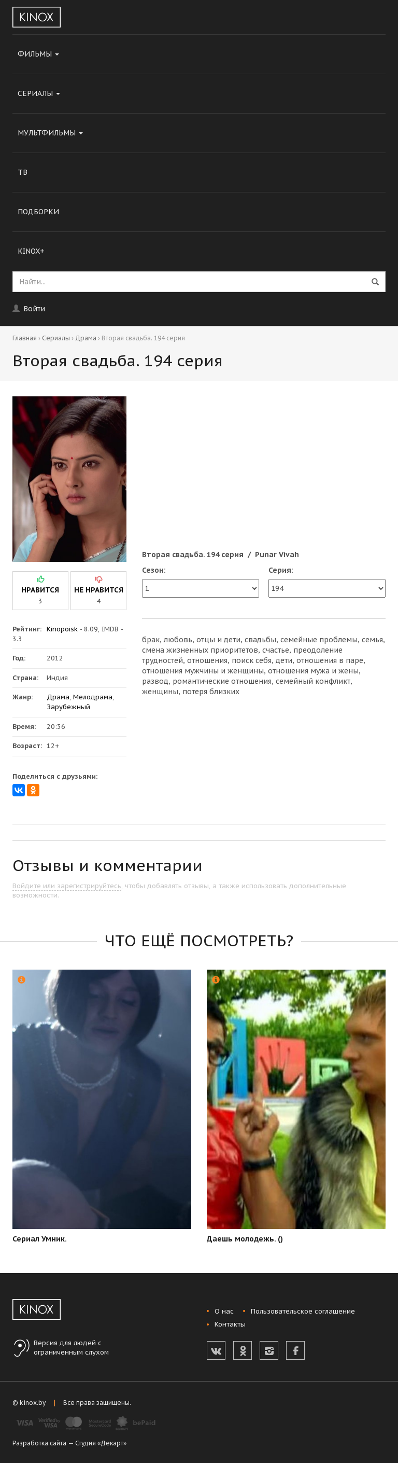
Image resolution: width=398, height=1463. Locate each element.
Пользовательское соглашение (303, 1311)
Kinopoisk (62, 629)
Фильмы (38, 54)
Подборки (38, 211)
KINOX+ (31, 251)
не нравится (98, 590)
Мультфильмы (50, 132)
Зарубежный (68, 706)
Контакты (230, 1324)
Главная (24, 338)
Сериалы (39, 93)
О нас (224, 1311)
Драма (85, 338)
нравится (40, 590)
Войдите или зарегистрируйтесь (66, 885)
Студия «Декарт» (100, 1443)
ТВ (22, 172)
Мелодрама (92, 697)
